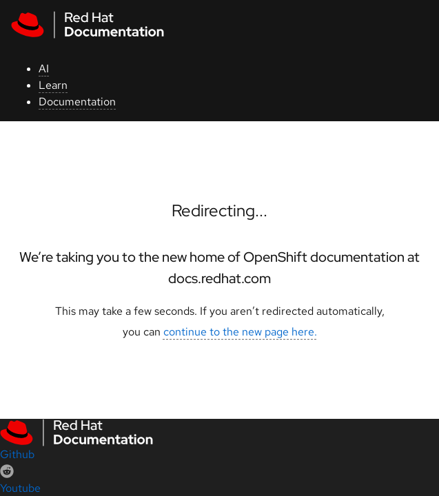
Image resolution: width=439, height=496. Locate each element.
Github (17, 454)
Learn (53, 85)
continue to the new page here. (240, 331)
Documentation (77, 101)
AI (44, 68)
